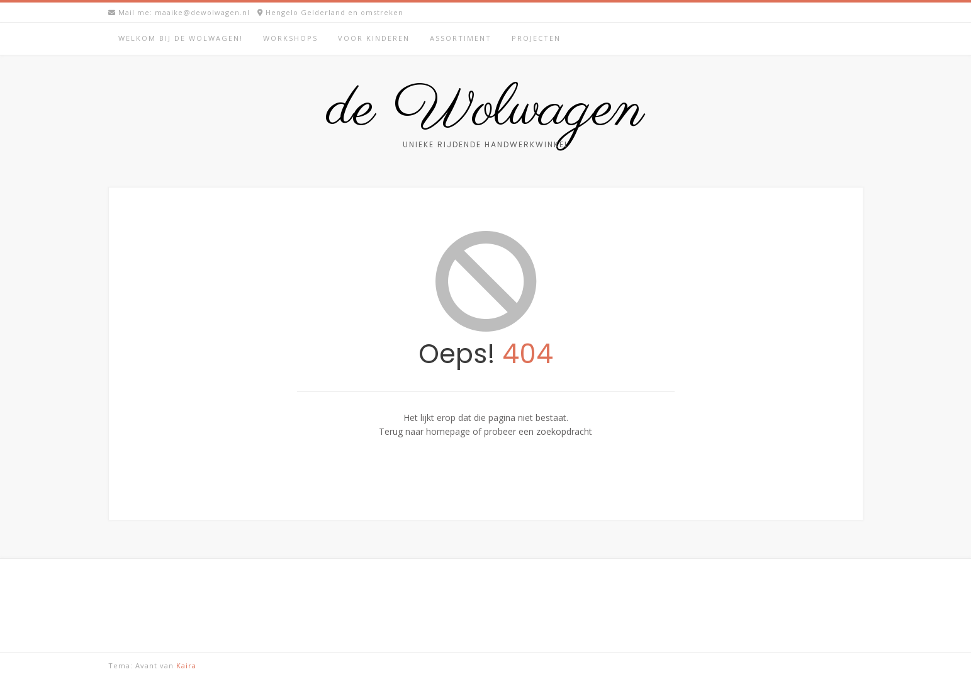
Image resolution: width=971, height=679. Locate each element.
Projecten (536, 38)
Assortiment (460, 38)
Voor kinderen (374, 38)
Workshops (290, 38)
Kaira (186, 665)
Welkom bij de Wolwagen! (180, 38)
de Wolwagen (485, 110)
